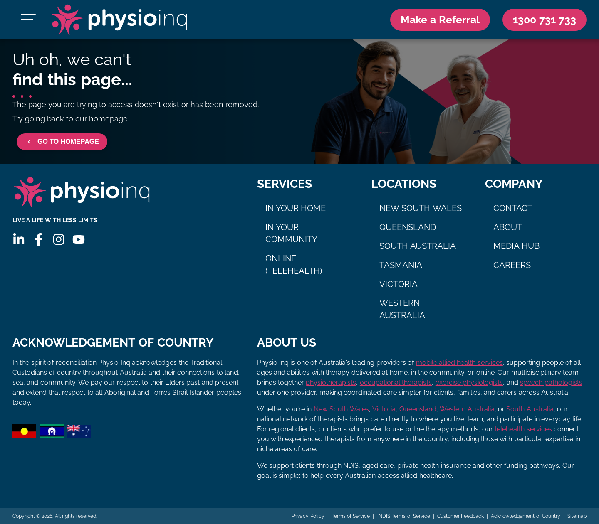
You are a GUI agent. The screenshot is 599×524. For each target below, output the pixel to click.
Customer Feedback (460, 516)
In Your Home (295, 208)
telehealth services (523, 429)
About (507, 227)
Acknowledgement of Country (525, 516)
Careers (512, 265)
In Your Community (291, 233)
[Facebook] (38, 239)
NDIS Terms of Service (403, 516)
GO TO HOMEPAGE (62, 142)
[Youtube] (78, 239)
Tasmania (400, 265)
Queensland (407, 227)
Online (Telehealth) (293, 265)
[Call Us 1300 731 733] (544, 20)
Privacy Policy (308, 516)
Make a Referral (440, 19)
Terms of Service (351, 516)
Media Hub (516, 246)
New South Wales (420, 208)
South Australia (417, 246)
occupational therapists (396, 382)
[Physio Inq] (119, 19)
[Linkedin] (18, 239)
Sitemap (577, 516)
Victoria (398, 284)
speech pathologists (551, 382)
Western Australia (402, 309)
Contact (512, 208)
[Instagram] (58, 239)
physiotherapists (331, 382)
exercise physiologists (469, 382)
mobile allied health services (459, 362)
